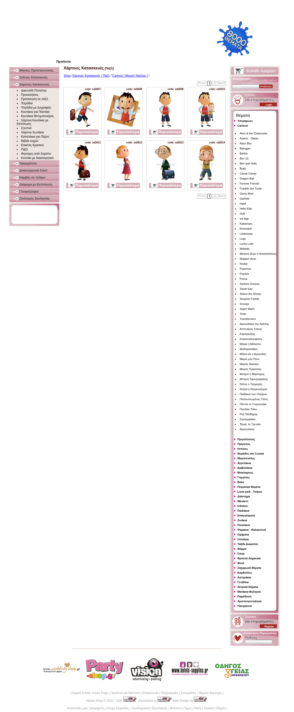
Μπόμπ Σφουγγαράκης (254, 379)
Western (242, 501)
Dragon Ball (247, 178)
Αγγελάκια (244, 463)
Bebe (240, 482)
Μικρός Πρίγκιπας (250, 369)
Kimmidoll (246, 228)
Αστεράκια (244, 577)
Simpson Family (249, 298)
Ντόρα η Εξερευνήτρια (253, 389)
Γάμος (188, 708)
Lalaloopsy (246, 233)
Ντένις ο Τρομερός (251, 384)
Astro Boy (246, 143)
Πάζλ (24, 149)
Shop (67, 75)
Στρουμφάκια (247, 419)
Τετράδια (27, 103)
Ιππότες (242, 448)
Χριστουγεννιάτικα (249, 601)
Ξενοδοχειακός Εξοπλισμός (149, 708)
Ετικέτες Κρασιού (32, 145)
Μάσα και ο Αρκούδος (253, 353)
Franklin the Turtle (251, 188)
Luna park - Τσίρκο (249, 491)
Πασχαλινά (244, 605)
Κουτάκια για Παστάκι (35, 112)
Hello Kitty (246, 208)
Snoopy (244, 303)
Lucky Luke (247, 243)
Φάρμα (241, 548)
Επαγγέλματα (246, 515)
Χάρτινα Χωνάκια (32, 132)
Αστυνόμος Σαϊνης (251, 328)
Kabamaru (246, 223)
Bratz (243, 168)
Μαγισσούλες (246, 458)
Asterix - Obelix (249, 138)
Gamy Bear (247, 193)
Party (197, 708)
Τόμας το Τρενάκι (250, 424)
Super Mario (247, 308)
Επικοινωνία (150, 693)
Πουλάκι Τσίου (248, 409)
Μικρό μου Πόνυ (250, 359)
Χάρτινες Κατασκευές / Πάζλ (91, 75)
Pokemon (245, 268)
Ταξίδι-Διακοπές (247, 544)
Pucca (243, 278)
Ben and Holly (248, 163)
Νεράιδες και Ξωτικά (250, 453)
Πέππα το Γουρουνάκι (253, 404)
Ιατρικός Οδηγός (215, 708)
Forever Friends (249, 183)
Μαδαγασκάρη (248, 348)
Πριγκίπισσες (246, 439)
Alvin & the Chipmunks (253, 133)
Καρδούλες (244, 572)
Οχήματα (243, 534)
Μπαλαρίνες (245, 472)
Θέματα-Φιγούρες (210, 693)
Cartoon (242, 125)
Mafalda (244, 248)
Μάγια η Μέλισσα (250, 343)
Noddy (244, 263)
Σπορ (240, 553)
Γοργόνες (243, 477)
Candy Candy (248, 173)
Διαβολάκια (244, 467)
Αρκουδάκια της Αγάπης (254, 323)
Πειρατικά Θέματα (248, 486)
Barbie (244, 153)
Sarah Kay (246, 288)
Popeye (244, 273)
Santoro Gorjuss (249, 283)
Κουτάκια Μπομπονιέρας (37, 116)
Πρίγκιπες (243, 444)
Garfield (244, 198)
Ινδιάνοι (242, 505)
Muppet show (248, 258)
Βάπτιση (175, 708)
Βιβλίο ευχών (30, 141)
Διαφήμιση (97, 708)
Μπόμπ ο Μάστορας (252, 374)
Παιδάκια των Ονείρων (253, 394)
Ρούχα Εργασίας (118, 708)
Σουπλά (26, 128)
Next (221, 83)
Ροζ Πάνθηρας (248, 414)
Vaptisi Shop (94, 700)
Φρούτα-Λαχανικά (249, 558)
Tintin (243, 313)
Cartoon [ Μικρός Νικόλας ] (130, 75)
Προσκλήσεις (29, 95)
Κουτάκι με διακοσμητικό (37, 158)
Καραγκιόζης (247, 333)
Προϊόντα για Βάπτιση (125, 693)
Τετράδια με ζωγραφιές (36, 107)
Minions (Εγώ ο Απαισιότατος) (258, 253)
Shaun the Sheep (250, 293)
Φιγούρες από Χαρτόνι (36, 153)
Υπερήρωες (245, 120)
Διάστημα (243, 496)
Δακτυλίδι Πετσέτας (34, 90)
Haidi (243, 203)
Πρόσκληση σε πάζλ (34, 99)
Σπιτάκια (243, 539)
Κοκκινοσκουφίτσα (251, 338)
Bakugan (245, 148)
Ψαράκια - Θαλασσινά (251, 529)
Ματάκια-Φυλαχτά (249, 591)
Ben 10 (244, 158)
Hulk (242, 213)
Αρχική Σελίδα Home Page (90, 693)
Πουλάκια (243, 524)
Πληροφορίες (169, 693)
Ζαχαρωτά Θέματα (249, 567)
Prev (202, 83)
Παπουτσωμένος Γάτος (254, 399)
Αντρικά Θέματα (247, 586)
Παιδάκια (243, 510)
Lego (243, 238)
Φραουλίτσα (247, 429)
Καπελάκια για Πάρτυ (35, 136)
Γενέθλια (243, 582)
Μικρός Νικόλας (249, 364)
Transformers (248, 318)
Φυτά (240, 563)
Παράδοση (244, 596)
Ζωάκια (242, 520)
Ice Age (244, 218)
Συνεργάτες (188, 693)
